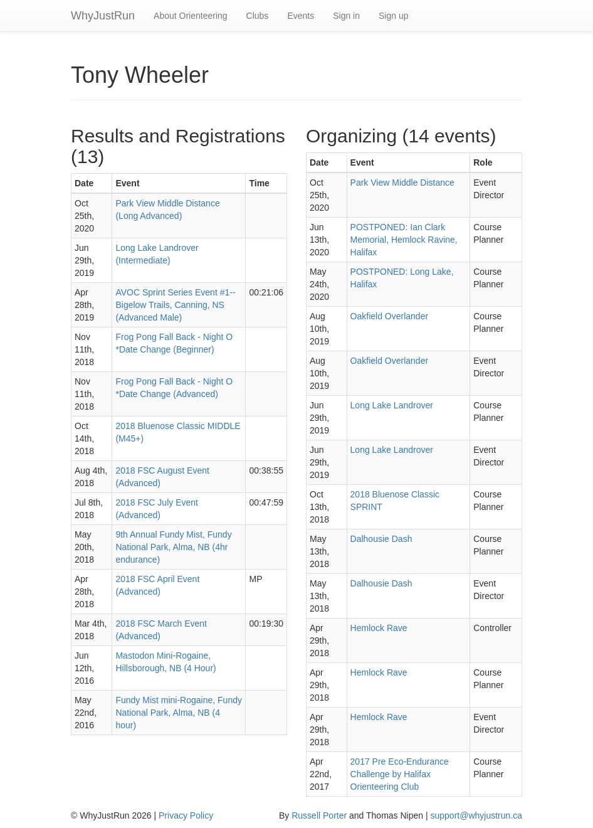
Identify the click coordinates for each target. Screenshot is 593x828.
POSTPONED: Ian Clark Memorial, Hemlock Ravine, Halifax (404, 239)
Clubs (257, 16)
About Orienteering (191, 16)
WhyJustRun (103, 15)
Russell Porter (319, 815)
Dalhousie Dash (381, 539)
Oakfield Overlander (389, 316)
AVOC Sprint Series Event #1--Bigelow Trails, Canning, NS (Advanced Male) (175, 304)
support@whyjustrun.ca (476, 815)
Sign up (393, 16)
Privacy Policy (186, 815)
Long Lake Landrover (391, 405)
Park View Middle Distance (402, 183)
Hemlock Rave (378, 628)
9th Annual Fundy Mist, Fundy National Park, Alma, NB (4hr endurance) (173, 547)
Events (300, 16)
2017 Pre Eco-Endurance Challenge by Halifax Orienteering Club (399, 774)
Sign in (346, 16)
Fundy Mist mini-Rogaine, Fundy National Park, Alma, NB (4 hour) (178, 712)
